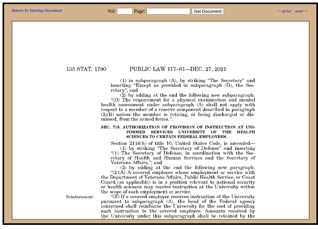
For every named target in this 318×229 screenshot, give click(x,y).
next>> (301, 11)
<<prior (284, 11)
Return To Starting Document (37, 10)
